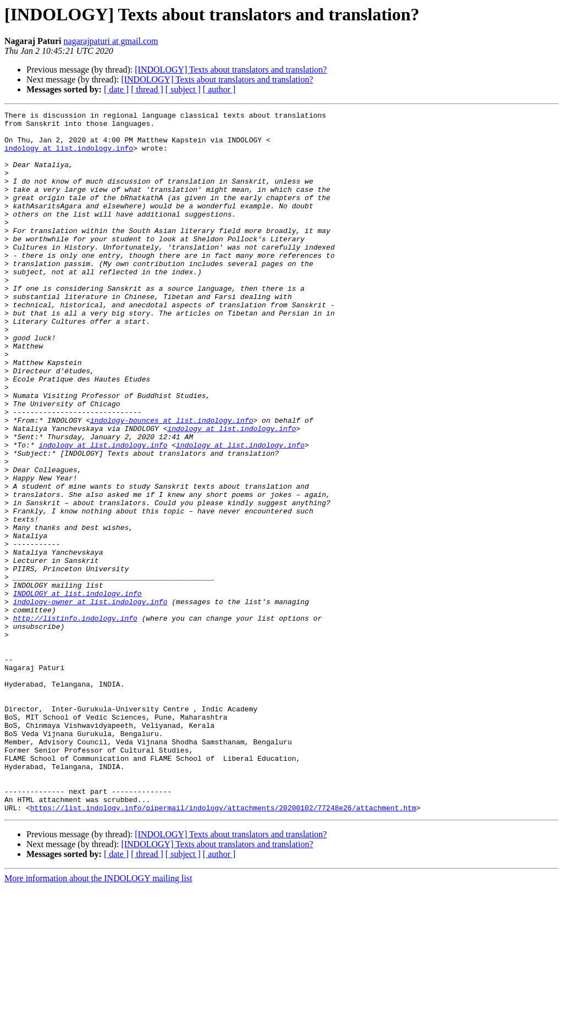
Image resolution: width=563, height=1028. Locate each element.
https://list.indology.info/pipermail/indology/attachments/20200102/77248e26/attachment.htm (223, 948)
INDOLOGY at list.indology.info (77, 690)
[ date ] (116, 89)
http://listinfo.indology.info (75, 720)
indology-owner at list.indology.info (90, 700)
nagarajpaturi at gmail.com (111, 41)
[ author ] (219, 89)
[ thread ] (147, 89)
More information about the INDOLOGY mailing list (98, 1018)
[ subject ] (183, 89)
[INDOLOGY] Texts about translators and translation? (231, 69)
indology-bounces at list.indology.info (171, 483)
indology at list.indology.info (68, 156)
